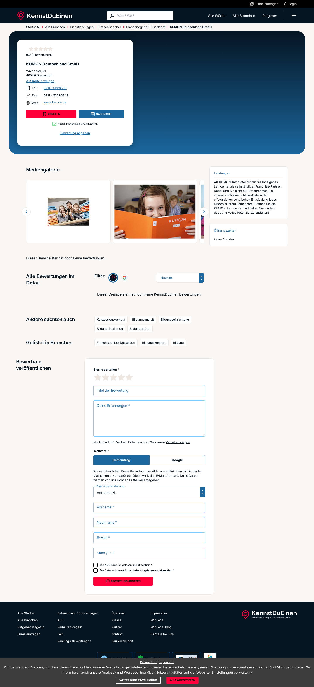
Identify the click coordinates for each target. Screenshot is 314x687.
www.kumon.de (55, 102)
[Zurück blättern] (26, 211)
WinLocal (157, 620)
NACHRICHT (101, 114)
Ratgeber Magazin (30, 627)
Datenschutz (66, 613)
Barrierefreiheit (122, 641)
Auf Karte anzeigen (40, 81)
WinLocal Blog (161, 627)
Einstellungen (88, 613)
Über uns (118, 613)
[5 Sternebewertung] (129, 377)
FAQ (60, 634)
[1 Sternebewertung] (97, 377)
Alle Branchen (243, 16)
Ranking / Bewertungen (74, 641)
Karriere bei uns (162, 634)
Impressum (159, 613)
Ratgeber (269, 16)
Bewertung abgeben (75, 133)
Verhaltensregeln (178, 442)
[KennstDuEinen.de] (44, 15)
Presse (116, 620)
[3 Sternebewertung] (113, 377)
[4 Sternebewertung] (121, 377)
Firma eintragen (28, 634)
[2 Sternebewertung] (105, 377)
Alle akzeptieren (182, 680)
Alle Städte (216, 16)
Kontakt (117, 634)
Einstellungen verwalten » (232, 672)
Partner (116, 627)
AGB (107, 565)
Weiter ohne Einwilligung (138, 680)
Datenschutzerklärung (118, 570)
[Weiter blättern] (204, 211)
